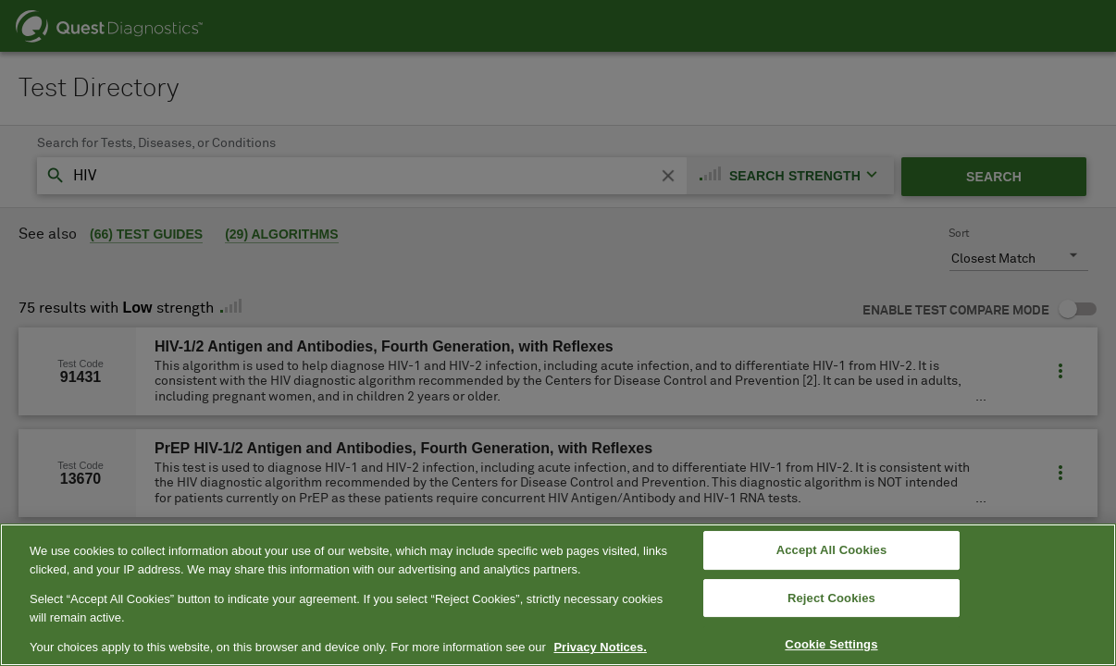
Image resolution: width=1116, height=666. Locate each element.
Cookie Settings (831, 645)
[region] (558, 595)
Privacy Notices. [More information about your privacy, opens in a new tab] (599, 647)
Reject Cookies (831, 598)
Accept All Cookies (831, 550)
